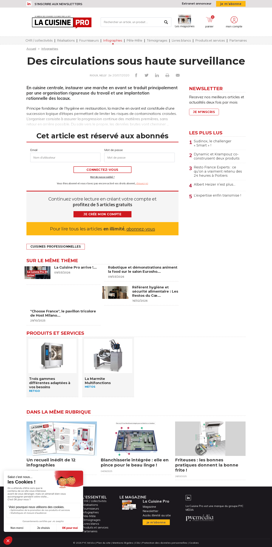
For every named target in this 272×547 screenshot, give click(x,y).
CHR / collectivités (39, 40)
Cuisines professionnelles (55, 246)
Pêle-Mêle (134, 40)
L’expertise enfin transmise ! (217, 195)
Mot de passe (113, 150)
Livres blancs (181, 40)
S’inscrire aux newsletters (58, 4)
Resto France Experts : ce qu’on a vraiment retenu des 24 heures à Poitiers (218, 171)
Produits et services (210, 40)
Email (33, 150)
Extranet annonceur (197, 3)
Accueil (31, 48)
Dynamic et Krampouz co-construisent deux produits (217, 156)
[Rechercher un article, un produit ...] (136, 22)
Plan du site (103, 542)
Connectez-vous (102, 170)
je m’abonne (231, 4)
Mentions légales (123, 542)
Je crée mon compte (102, 214)
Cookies (194, 542)
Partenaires (238, 40)
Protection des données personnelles (164, 542)
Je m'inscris (204, 112)
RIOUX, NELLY (98, 75)
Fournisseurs (89, 40)
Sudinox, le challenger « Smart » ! (212, 143)
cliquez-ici (142, 183)
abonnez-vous (140, 229)
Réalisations (66, 40)
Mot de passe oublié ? (102, 176)
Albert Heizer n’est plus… (214, 184)
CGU (137, 542)
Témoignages (157, 40)
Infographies (112, 40)
